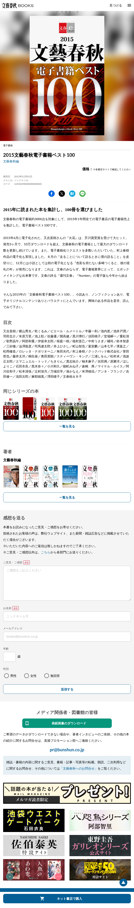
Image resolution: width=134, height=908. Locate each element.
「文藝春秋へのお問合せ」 (79, 768)
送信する (67, 689)
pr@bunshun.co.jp (67, 749)
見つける (115, 5)
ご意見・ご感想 (12, 562)
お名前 (7, 608)
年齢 (6, 648)
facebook (51, 193)
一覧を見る (67, 426)
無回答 (55, 675)
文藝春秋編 (11, 161)
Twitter (62, 193)
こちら (45, 552)
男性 (13, 675)
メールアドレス (12, 628)
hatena (72, 193)
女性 (33, 675)
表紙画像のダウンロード (69, 723)
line (82, 193)
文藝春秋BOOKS (17, 5)
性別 (6, 668)
